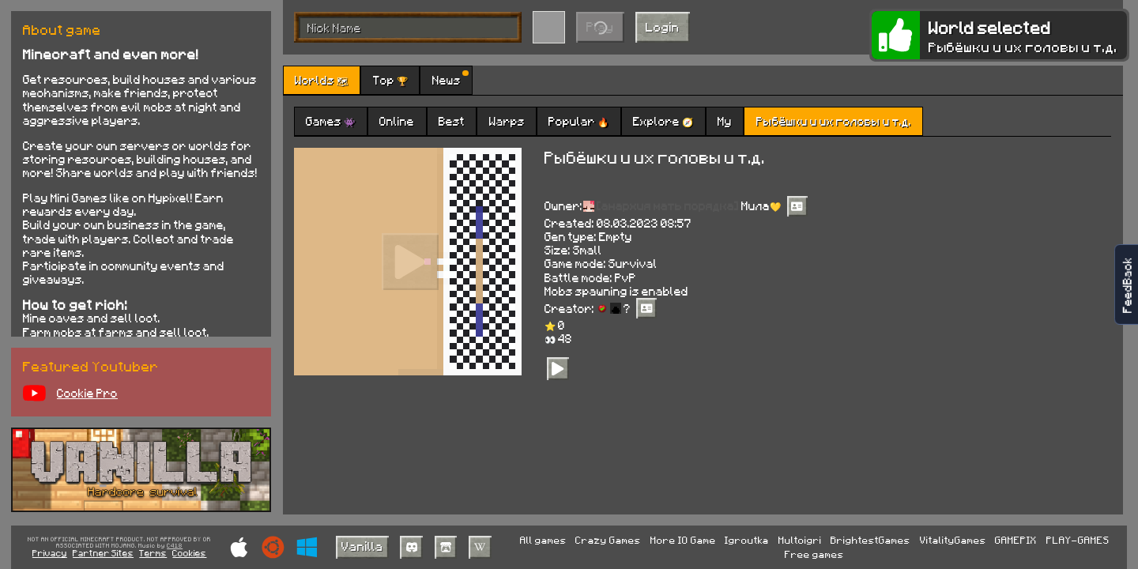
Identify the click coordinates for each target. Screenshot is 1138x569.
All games (543, 539)
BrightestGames (870, 539)
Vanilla (362, 545)
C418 (175, 546)
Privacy (49, 553)
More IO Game (683, 539)
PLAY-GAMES (1078, 539)
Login (663, 26)
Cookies (189, 553)
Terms (153, 553)
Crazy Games (608, 539)
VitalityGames (953, 539)
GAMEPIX (1016, 539)
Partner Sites (103, 553)
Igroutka (747, 539)
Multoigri (800, 539)
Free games (814, 554)
